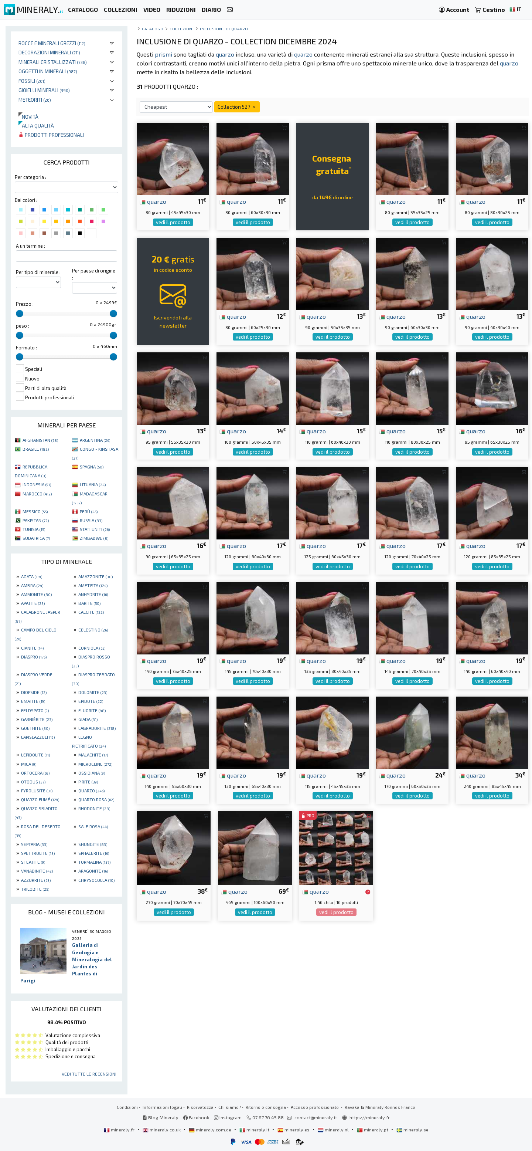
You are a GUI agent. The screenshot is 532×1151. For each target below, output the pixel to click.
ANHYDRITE (93, 594)
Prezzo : (25, 304)
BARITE (89, 603)
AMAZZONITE (95, 576)
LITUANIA (93, 484)
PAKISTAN (36, 520)
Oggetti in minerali (47, 71)
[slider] (19, 313)
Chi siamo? (229, 1107)
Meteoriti (34, 100)
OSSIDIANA (91, 772)
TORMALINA (94, 861)
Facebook (196, 1117)
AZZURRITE (36, 880)
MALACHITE (93, 754)
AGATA (31, 576)
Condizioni (127, 1107)
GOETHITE (35, 728)
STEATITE (33, 861)
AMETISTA (93, 585)
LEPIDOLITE (35, 754)
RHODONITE (94, 808)
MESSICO (35, 511)
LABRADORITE (97, 728)
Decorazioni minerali (49, 52)
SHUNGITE (92, 844)
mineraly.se (412, 1129)
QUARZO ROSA (96, 799)
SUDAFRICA (36, 538)
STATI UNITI (95, 529)
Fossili (31, 81)
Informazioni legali (162, 1107)
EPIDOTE (90, 701)
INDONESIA (37, 484)
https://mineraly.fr (369, 1117)
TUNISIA (34, 529)
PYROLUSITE (36, 790)
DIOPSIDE (34, 692)
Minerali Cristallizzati (52, 62)
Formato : (26, 348)
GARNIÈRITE (36, 719)
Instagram (228, 1117)
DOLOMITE (92, 692)
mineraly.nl (334, 1129)
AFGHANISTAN (40, 440)
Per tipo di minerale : (38, 272)
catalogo (152, 28)
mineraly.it (254, 1129)
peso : (22, 326)
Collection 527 (237, 107)
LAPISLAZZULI (38, 736)
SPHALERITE (93, 853)
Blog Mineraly (160, 1117)
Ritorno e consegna (266, 1107)
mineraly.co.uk (162, 1129)
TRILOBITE (35, 888)
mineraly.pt (373, 1129)
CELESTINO (93, 629)
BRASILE (36, 448)
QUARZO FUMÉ (40, 799)
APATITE (33, 603)
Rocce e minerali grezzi (51, 43)
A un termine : (30, 246)
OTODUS (33, 781)
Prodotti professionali (51, 135)
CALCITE (91, 612)
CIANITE (32, 647)
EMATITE (33, 701)
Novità (28, 117)
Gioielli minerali (44, 90)
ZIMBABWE (94, 538)
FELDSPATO (35, 710)
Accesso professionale (315, 1107)
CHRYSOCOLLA (96, 880)
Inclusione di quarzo (224, 28)
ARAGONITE (93, 870)
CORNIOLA (91, 647)
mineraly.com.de (210, 1129)
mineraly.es (294, 1129)
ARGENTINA (95, 440)
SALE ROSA (93, 826)
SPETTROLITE (38, 853)
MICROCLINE (95, 763)
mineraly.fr (120, 1129)
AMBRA (32, 585)
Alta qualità (36, 125)
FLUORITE (92, 710)
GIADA (88, 719)
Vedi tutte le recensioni (89, 1073)
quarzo (153, 201)
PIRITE (88, 781)
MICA (28, 763)
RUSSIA (91, 520)
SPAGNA (91, 466)
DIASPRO (34, 656)
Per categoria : (30, 177)
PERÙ (89, 511)
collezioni (182, 28)
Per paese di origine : (93, 274)
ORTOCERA (35, 772)
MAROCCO (37, 493)
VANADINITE (37, 870)
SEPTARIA (34, 844)
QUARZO (91, 790)
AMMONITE (36, 594)
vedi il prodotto (173, 222)
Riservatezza (200, 1107)
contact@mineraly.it (315, 1117)
